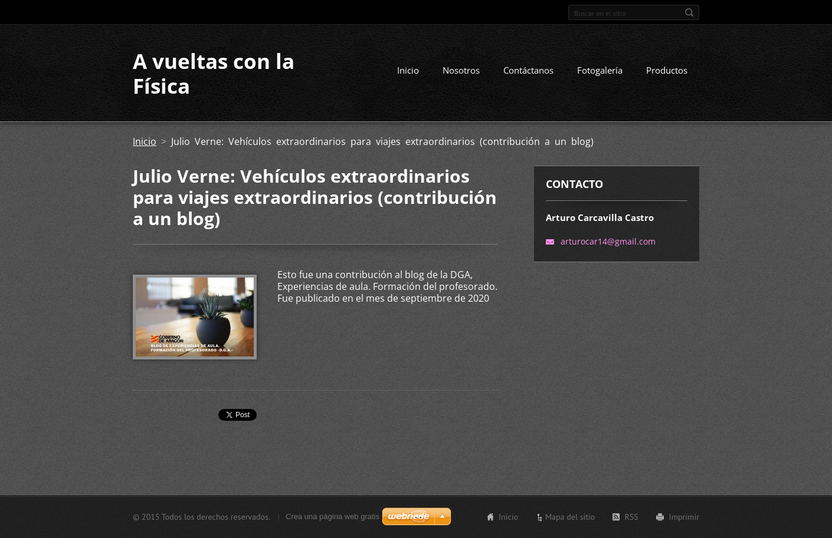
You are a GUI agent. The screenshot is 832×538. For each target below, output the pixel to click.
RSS (631, 516)
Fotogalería (600, 70)
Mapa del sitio (570, 516)
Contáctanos (528, 70)
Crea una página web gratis (332, 516)
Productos (666, 70)
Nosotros (461, 70)
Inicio (408, 70)
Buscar (689, 12)
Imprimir (684, 516)
